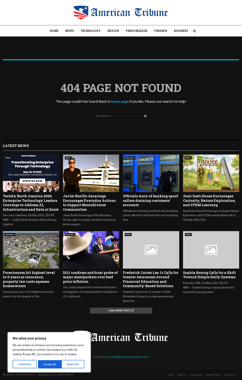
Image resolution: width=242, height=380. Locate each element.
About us (182, 375)
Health (113, 31)
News (69, 31)
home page (120, 101)
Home (54, 31)
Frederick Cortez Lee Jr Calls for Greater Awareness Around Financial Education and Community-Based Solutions (150, 279)
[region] (49, 352)
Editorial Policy (213, 375)
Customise (25, 364)
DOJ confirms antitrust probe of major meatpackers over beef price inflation (90, 277)
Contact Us (230, 375)
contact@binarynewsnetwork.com (128, 356)
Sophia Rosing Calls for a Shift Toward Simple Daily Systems (209, 274)
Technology (91, 31)
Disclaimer (196, 375)
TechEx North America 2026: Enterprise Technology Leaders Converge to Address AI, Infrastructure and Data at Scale (31, 202)
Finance (160, 31)
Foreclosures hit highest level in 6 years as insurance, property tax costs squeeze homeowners (29, 279)
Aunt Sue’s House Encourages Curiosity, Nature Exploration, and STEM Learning (209, 200)
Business (181, 31)
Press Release (136, 31)
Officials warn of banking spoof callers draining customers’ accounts (150, 200)
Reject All (50, 364)
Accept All (74, 364)
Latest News (16, 145)
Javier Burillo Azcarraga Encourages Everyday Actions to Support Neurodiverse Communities (89, 202)
